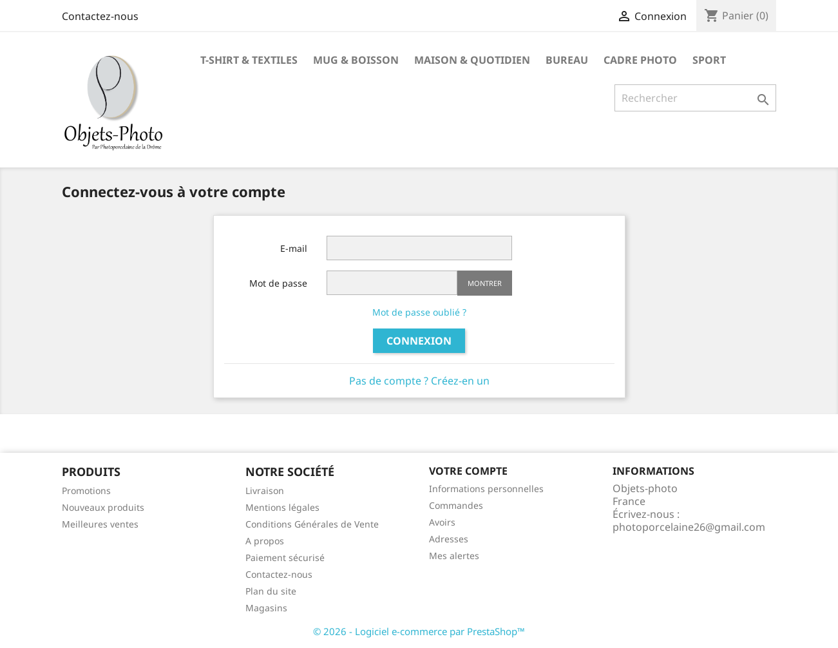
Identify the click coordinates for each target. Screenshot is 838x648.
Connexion (419, 341)
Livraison (264, 490)
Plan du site (270, 591)
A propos (264, 541)
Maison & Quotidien (472, 60)
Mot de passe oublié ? (419, 312)
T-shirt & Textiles (249, 60)
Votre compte (468, 471)
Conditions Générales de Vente (312, 524)
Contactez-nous (100, 16)
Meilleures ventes (100, 524)
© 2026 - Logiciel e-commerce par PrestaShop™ (419, 631)
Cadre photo (640, 60)
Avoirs (442, 522)
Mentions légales (282, 507)
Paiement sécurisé (285, 557)
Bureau (567, 60)
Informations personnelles (486, 488)
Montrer (485, 283)
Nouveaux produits (103, 507)
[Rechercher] (695, 97)
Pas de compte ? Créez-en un (419, 381)
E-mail (293, 248)
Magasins (266, 608)
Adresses (448, 539)
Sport (709, 60)
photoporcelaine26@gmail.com (689, 527)
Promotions (86, 490)
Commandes (456, 505)
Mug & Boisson (356, 60)
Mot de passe (278, 283)
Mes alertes (454, 555)
